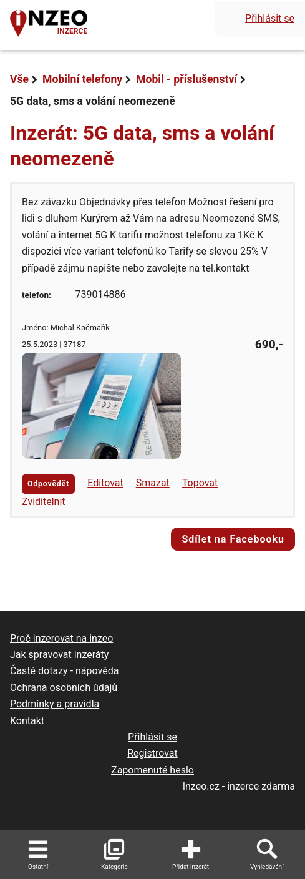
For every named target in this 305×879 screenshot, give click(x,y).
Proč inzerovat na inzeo (61, 638)
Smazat (153, 483)
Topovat (200, 483)
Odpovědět (48, 483)
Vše (19, 79)
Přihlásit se (269, 18)
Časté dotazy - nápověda (64, 671)
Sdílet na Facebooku (233, 539)
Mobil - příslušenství (186, 79)
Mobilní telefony (82, 79)
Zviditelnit (43, 502)
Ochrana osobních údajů (63, 688)
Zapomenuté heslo (152, 770)
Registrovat (152, 753)
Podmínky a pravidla (54, 704)
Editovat (105, 483)
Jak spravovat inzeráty (59, 654)
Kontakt (27, 721)
